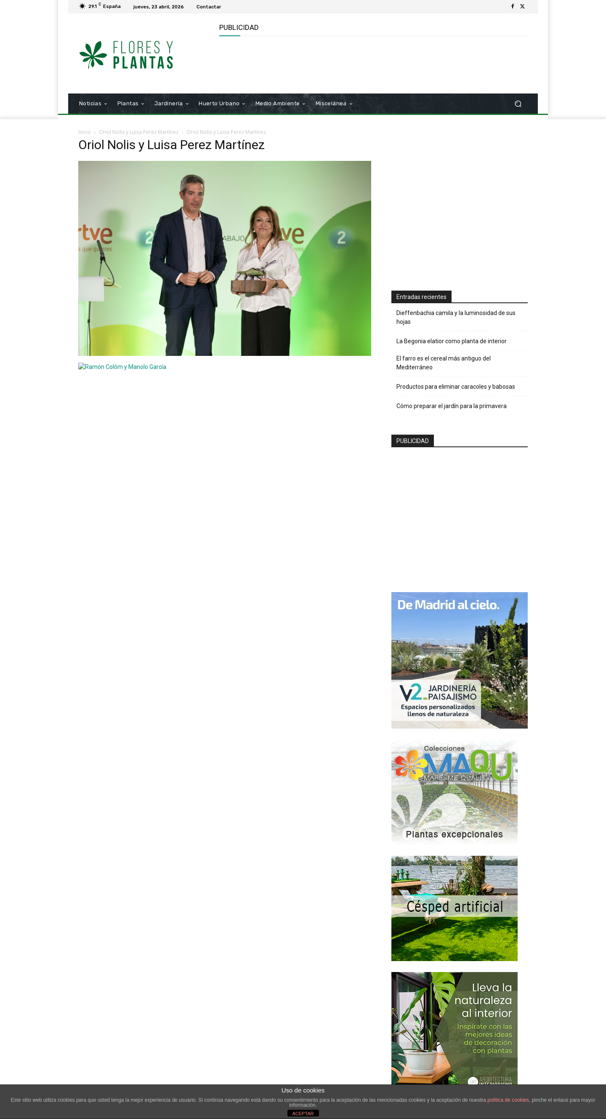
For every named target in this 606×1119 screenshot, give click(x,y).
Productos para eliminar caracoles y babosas (455, 386)
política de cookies (508, 1100)
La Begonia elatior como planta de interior (451, 341)
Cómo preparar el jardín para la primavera (451, 406)
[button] (518, 104)
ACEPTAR (303, 1113)
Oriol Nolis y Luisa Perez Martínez (138, 132)
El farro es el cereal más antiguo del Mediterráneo (443, 363)
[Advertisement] (372, 64)
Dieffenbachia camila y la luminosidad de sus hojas (456, 317)
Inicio (84, 132)
